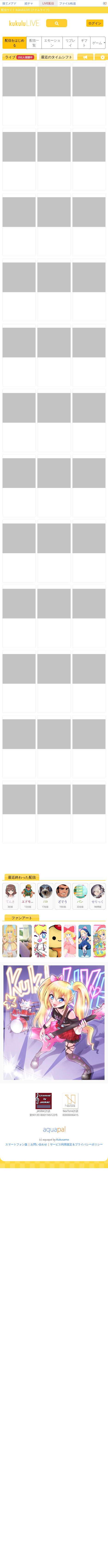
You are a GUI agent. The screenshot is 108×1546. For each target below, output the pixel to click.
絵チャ (29, 3)
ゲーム (97, 43)
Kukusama (62, 1139)
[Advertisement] (46, 858)
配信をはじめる (14, 42)
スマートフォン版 (16, 1144)
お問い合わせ (38, 1144)
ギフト (84, 42)
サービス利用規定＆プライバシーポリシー (76, 1144)
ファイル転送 (67, 3)
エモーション (52, 42)
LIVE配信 (48, 3)
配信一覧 (34, 42)
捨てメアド (9, 3)
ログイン (94, 23)
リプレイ (70, 42)
